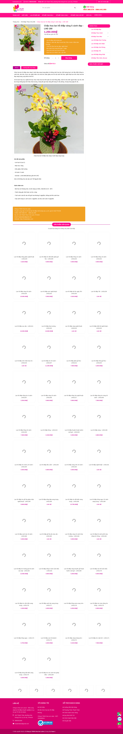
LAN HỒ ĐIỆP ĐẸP (35, 15)
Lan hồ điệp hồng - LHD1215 (49, 430)
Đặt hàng (88, 7)
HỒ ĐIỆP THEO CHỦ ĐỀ (77, 15)
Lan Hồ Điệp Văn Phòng (98, 47)
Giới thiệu (42, 707)
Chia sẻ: (46, 63)
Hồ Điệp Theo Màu (96, 36)
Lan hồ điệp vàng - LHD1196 (99, 430)
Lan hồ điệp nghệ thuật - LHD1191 (99, 464)
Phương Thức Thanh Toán (72, 710)
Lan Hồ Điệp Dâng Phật (98, 54)
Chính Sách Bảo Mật (70, 718)
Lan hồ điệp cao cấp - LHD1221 (24, 326)
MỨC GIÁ (89, 15)
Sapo (52, 731)
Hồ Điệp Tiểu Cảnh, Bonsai (99, 58)
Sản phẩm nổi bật (96, 64)
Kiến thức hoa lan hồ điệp (46, 710)
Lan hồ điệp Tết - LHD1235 (99, 291)
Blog (40, 712)
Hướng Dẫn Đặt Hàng (70, 707)
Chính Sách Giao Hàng (71, 712)
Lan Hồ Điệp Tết (96, 51)
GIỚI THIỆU (25, 15)
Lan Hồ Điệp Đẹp (96, 29)
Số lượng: (47, 58)
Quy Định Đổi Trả (69, 715)
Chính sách (98, 15)
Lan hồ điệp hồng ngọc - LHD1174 (24, 638)
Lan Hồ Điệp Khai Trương (98, 40)
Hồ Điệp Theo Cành (97, 33)
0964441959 (32, 1)
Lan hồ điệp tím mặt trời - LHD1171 (99, 638)
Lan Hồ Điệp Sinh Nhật (98, 43)
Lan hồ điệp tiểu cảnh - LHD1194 (49, 464)
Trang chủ (16, 15)
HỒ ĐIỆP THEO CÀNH (62, 15)
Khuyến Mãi (67, 720)
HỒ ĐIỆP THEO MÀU (48, 15)
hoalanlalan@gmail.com (22, 723)
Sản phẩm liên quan (61, 224)
